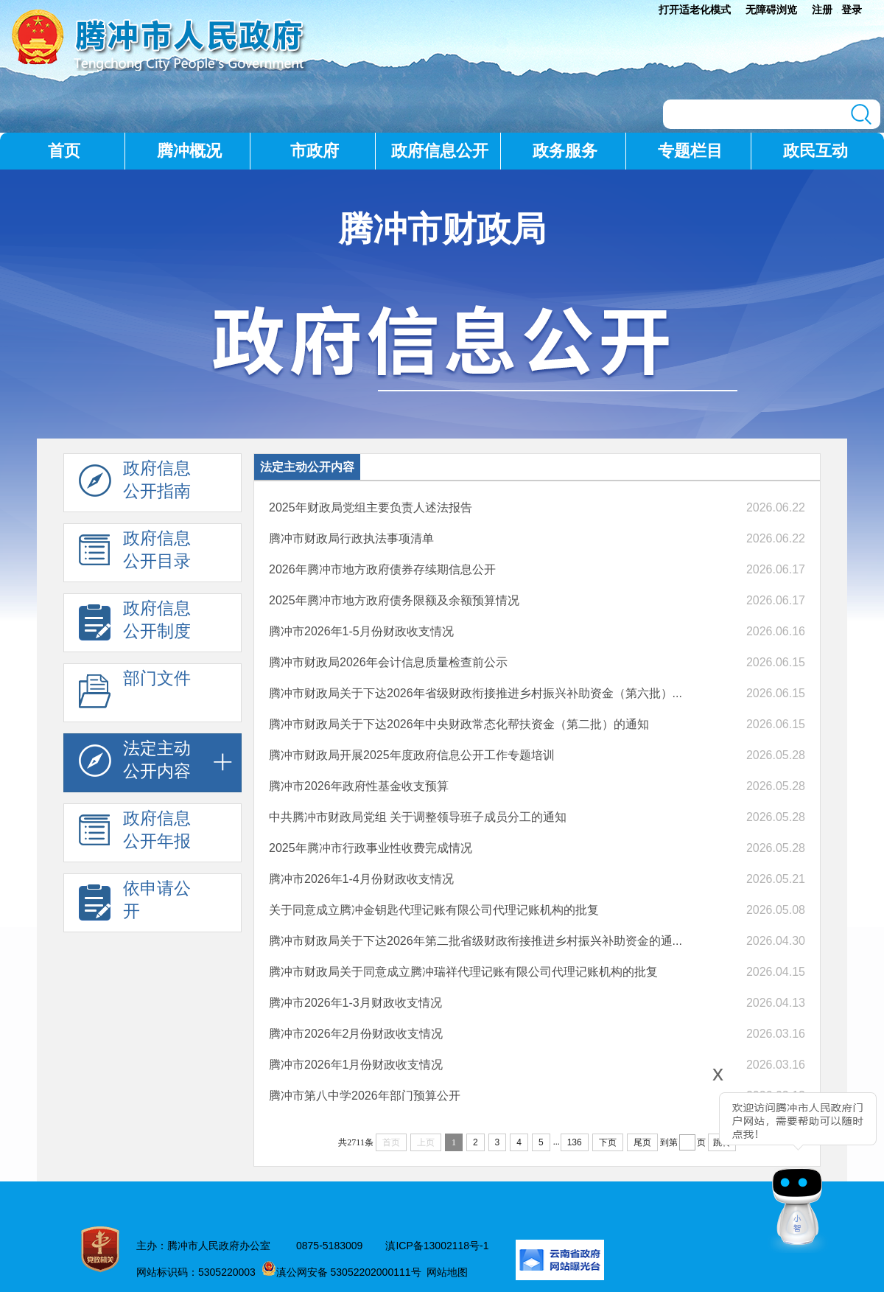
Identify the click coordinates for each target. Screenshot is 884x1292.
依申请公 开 (135, 904)
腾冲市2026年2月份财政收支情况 (356, 1033)
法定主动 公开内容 (135, 763)
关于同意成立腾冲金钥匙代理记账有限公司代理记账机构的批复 (434, 910)
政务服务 (565, 151)
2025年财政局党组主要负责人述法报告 (370, 507)
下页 (608, 1142)
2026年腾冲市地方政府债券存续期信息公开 (382, 569)
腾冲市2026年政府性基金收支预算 (359, 786)
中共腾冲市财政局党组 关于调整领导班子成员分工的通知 (417, 817)
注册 (822, 9)
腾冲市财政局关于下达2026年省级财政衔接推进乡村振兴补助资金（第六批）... (475, 693)
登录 (851, 9)
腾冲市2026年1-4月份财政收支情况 (361, 879)
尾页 (642, 1142)
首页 (64, 151)
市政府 (314, 151)
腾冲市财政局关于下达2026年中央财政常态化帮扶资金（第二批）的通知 (459, 724)
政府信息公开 (439, 151)
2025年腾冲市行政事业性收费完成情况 (370, 848)
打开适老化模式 (695, 9)
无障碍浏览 (771, 9)
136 (574, 1142)
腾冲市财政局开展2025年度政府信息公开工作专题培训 (412, 755)
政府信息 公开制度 (135, 623)
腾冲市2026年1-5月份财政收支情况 (361, 631)
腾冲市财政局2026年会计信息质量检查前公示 (388, 662)
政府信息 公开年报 (135, 834)
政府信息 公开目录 (135, 553)
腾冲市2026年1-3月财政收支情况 (355, 1002)
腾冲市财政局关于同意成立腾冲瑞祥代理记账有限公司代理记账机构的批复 (463, 971)
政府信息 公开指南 (135, 483)
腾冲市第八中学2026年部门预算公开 (364, 1095)
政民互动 (815, 151)
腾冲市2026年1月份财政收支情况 (356, 1064)
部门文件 (135, 693)
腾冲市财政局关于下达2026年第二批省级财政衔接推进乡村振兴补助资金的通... (475, 941)
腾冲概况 (189, 151)
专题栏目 (690, 151)
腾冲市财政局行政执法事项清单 (351, 538)
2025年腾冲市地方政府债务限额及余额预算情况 (394, 600)
